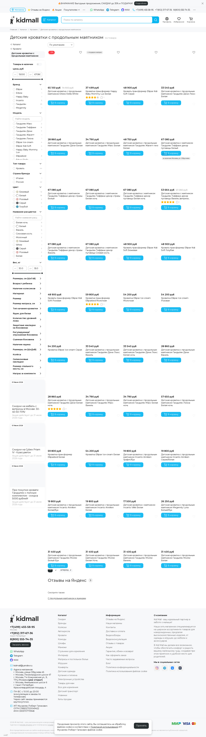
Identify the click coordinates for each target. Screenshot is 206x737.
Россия (29, 182)
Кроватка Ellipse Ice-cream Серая (65, 350)
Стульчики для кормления (71, 651)
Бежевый (29, 192)
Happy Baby (29, 96)
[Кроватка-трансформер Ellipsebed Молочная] (103, 274)
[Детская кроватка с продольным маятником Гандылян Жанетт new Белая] (140, 119)
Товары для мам (66, 683)
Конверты (63, 667)
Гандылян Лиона (29, 138)
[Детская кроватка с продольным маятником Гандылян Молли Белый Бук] (65, 531)
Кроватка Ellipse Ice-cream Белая (103, 454)
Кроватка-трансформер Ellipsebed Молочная (98, 299)
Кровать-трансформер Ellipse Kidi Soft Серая (140, 92)
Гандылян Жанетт (29, 135)
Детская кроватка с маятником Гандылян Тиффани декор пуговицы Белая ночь (139, 196)
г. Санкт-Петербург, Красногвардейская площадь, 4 (30, 686)
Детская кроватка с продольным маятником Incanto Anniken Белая (102, 507)
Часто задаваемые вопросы (120, 659)
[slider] (12, 79)
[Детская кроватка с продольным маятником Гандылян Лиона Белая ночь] (178, 376)
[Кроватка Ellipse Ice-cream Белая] (103, 430)
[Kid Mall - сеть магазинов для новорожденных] (24, 20)
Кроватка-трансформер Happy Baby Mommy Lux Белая (101, 92)
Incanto (29, 100)
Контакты (111, 627)
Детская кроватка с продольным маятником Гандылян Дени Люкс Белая (178, 94)
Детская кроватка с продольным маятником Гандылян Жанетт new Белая (140, 145)
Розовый (29, 199)
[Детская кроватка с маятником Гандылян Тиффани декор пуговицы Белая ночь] (140, 169)
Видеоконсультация (116, 639)
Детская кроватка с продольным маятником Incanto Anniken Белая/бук (64, 507)
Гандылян (29, 104)
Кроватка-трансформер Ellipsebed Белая (60, 455)
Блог (108, 663)
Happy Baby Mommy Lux (29, 151)
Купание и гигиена (67, 675)
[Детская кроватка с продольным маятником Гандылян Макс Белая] (103, 119)
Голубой (29, 206)
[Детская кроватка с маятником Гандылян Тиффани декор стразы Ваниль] (65, 224)
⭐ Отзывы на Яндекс (39, 10)
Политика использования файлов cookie (126, 671)
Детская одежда (66, 671)
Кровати (34, 29)
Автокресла (64, 631)
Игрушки (62, 663)
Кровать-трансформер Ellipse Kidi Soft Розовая (65, 299)
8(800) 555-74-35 (181, 10)
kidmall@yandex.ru (23, 665)
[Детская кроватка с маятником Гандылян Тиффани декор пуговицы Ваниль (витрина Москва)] (178, 169)
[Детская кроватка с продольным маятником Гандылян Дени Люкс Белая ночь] (140, 326)
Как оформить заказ (116, 655)
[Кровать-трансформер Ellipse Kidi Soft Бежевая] (140, 224)
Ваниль (29, 230)
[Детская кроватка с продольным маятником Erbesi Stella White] (65, 67)
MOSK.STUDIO (26, 725)
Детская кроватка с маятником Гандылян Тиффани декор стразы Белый (65, 196)
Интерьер (63, 655)
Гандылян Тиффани (29, 127)
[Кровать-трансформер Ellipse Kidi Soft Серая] (140, 67)
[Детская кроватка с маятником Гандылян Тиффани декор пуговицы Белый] (178, 119)
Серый (29, 203)
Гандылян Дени (29, 131)
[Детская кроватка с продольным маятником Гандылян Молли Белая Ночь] (103, 531)
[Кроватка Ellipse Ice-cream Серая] (65, 326)
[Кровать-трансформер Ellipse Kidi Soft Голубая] (178, 224)
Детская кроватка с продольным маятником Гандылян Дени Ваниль (178, 352)
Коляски (62, 627)
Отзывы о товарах (115, 643)
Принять (141, 725)
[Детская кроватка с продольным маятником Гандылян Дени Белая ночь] (65, 376)
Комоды (62, 639)
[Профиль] (167, 20)
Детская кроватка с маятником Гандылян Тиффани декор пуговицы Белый (177, 145)
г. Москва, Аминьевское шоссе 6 (30, 682)
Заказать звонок (20, 644)
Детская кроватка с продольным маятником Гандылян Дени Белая (65, 144)
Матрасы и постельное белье (73, 659)
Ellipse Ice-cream (29, 142)
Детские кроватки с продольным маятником (24, 54)
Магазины (17, 10)
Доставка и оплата (115, 631)
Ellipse (29, 89)
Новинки (62, 695)
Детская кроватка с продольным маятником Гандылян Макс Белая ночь (140, 403)
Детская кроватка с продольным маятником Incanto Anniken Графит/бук (140, 457)
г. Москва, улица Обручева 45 (29, 672)
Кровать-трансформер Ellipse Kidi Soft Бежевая (140, 249)
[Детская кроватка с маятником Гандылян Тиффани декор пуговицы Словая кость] (103, 224)
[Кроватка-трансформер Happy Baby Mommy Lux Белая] (103, 67)
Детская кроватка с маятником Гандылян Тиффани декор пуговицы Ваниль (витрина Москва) (177, 196)
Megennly (29, 108)
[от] (22, 74)
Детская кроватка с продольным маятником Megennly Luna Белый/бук (178, 507)
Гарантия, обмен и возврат (119, 651)
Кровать (29, 168)
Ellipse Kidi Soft (29, 146)
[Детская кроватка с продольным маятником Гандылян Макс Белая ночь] (140, 376)
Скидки (62, 619)
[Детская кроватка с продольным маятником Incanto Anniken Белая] (103, 481)
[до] (37, 74)
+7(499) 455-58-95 (142, 10)
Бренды (62, 623)
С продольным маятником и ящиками (67, 598)
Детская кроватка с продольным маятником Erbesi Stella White (64, 92)
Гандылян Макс (29, 123)
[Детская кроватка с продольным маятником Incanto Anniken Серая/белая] (178, 430)
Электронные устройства (71, 679)
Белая (29, 256)
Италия (29, 178)
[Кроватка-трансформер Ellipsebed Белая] (65, 430)
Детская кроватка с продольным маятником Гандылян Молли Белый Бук (64, 558)
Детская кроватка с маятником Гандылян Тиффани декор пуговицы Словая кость (101, 250)
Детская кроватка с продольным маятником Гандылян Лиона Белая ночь (178, 403)
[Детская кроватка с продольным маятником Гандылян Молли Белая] (178, 531)
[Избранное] (179, 20)
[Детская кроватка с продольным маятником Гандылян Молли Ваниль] (140, 531)
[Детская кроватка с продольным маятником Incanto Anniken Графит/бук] (140, 430)
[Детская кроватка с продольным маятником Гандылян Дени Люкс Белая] (178, 67)
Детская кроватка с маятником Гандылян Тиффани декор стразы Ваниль (65, 250)
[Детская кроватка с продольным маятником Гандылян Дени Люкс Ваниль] (103, 326)
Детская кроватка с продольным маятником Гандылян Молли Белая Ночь (102, 558)
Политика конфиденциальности (122, 667)
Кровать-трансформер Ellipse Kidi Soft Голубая (178, 249)
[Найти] (155, 19)
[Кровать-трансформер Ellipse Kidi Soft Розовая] (65, 274)
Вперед (66, 569)
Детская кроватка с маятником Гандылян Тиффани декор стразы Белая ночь (103, 196)
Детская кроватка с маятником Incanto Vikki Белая (139, 506)
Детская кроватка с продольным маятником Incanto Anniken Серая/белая (178, 457)
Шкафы (62, 643)
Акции (109, 647)
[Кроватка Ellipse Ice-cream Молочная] (140, 274)
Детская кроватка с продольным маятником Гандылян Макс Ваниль (102, 403)
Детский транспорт (68, 691)
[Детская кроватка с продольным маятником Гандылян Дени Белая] (65, 119)
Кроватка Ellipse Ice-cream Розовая (174, 299)
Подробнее (141, 3)
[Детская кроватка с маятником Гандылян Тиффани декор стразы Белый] (65, 169)
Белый (29, 195)
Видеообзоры (113, 635)
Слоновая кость (29, 233)
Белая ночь (29, 222)
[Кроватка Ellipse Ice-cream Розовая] (178, 274)
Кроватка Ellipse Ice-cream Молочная (137, 299)
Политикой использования (104, 727)
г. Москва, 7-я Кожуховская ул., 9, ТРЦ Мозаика (30, 678)
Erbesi (29, 93)
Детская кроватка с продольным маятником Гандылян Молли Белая (178, 558)
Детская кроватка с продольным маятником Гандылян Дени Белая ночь (65, 403)
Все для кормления (68, 687)
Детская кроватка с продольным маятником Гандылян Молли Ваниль (140, 558)
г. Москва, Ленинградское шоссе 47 (32, 674)
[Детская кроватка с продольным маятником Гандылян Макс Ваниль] (103, 376)
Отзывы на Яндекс (70, 580)
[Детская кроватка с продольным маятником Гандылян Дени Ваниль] (178, 326)
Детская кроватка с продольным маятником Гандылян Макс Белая (103, 144)
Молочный (29, 237)
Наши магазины (114, 623)
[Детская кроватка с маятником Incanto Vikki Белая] (140, 481)
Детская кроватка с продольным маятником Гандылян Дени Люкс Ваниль (103, 352)
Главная (13, 29)
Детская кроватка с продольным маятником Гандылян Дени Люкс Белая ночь (140, 352)
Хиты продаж (65, 699)
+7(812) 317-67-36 (163, 10)
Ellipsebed (29, 156)
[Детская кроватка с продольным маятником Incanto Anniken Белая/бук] (65, 481)
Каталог (23, 29)
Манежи (62, 647)
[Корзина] (191, 20)
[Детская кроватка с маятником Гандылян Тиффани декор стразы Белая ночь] (103, 169)
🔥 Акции (57, 10)
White (29, 245)
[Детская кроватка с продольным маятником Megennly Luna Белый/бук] (178, 481)
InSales (50, 725)
